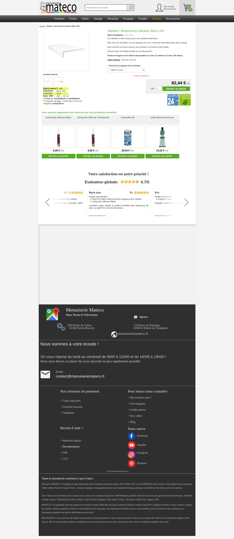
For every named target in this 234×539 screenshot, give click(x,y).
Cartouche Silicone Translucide (93, 117)
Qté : (153, 89)
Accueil (42, 26)
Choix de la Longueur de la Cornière (123, 66)
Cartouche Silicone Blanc (58, 117)
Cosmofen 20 (128, 117)
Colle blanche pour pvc (162, 117)
